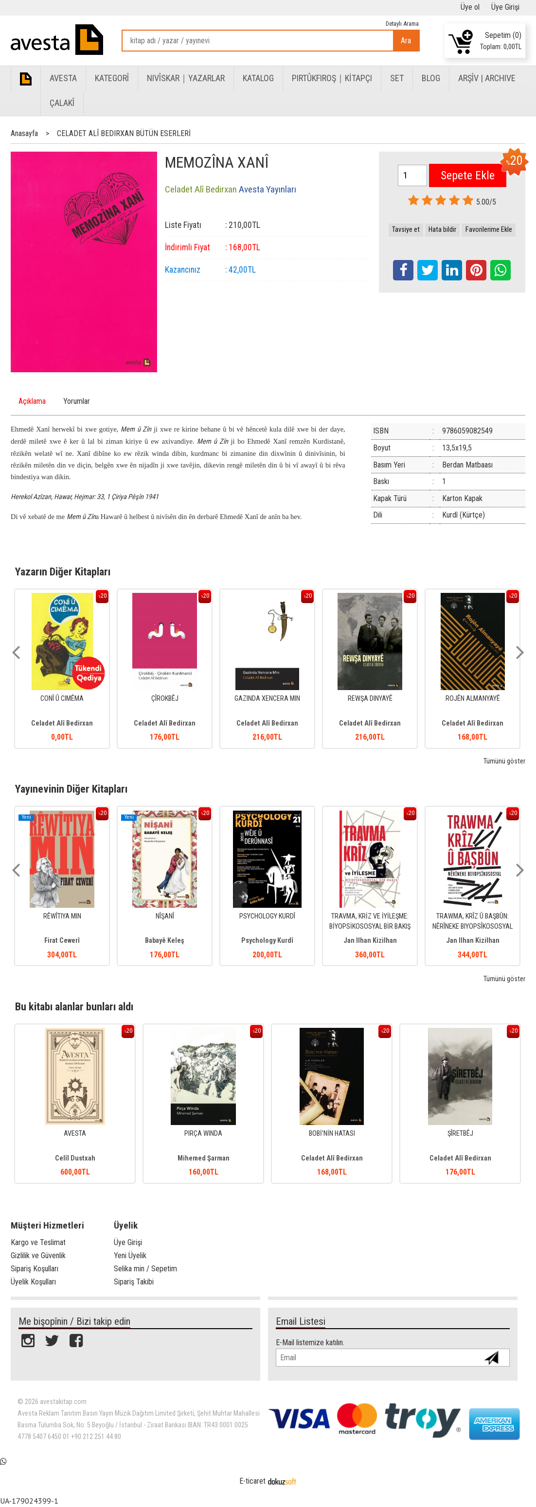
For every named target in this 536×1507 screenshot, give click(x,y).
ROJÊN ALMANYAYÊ (473, 698)
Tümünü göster (504, 761)
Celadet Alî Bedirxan (62, 723)
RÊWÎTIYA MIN (62, 916)
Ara (406, 40)
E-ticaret (252, 1481)
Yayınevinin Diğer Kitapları (71, 789)
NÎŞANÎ (165, 916)
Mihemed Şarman (204, 1158)
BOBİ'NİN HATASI (332, 1133)
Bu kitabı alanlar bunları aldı (74, 1006)
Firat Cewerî (62, 940)
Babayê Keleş (164, 940)
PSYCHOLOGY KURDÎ (267, 916)
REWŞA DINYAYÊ (370, 698)
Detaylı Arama (402, 23)
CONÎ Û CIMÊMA (62, 698)
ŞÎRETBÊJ (460, 1133)
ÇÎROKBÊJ (165, 698)
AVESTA (75, 1133)
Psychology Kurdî (267, 940)
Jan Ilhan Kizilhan (370, 940)
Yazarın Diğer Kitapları (62, 571)
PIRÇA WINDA (203, 1133)
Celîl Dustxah (75, 1158)
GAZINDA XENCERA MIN (267, 698)
